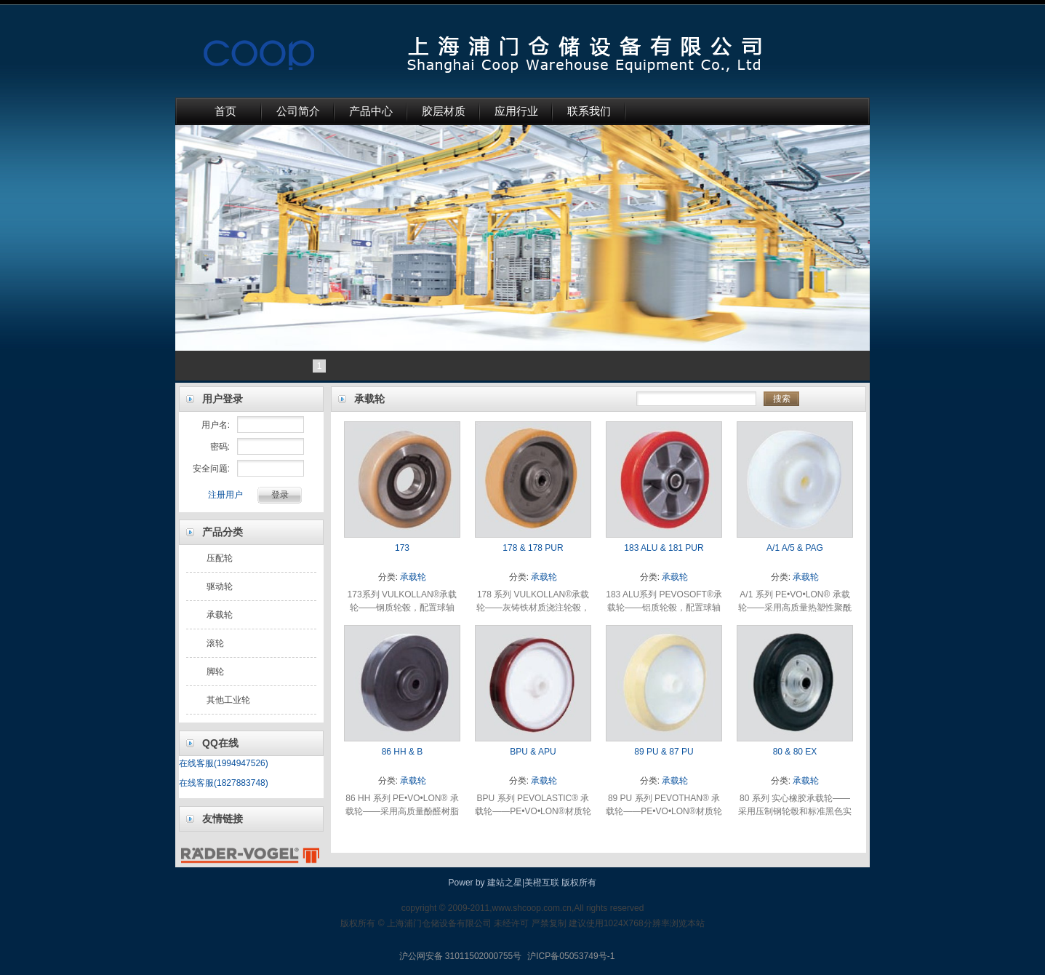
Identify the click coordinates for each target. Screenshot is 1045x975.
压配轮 (220, 558)
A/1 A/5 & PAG (794, 548)
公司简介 (298, 111)
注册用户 (225, 495)
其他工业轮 (228, 700)
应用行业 (516, 111)
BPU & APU (533, 752)
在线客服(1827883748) (223, 783)
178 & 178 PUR (533, 548)
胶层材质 (443, 111)
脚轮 (215, 671)
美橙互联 (541, 883)
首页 (225, 111)
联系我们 (589, 111)
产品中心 (371, 111)
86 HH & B (402, 752)
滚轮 (215, 643)
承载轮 (220, 615)
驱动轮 (220, 586)
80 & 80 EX (795, 752)
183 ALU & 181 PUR (663, 548)
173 (402, 548)
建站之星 (504, 883)
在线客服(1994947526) (223, 763)
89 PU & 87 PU (663, 752)
